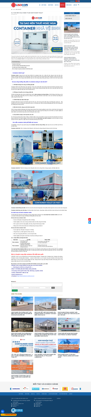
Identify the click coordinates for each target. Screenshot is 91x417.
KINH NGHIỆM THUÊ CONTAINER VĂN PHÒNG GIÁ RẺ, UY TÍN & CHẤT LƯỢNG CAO (45, 356)
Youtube (89, 219)
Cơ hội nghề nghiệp (53, 393)
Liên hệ (75, 5)
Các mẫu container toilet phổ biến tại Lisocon (21, 65)
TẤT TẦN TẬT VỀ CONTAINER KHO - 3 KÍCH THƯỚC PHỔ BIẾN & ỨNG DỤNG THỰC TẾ (21, 356)
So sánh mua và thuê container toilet (19, 67)
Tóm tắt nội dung (16, 61)
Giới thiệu (44, 5)
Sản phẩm (51, 5)
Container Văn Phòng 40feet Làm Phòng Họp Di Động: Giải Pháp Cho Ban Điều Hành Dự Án (45, 335)
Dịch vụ (57, 5)
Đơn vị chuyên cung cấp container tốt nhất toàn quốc (22, 68)
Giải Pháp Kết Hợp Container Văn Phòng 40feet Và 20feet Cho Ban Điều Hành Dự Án (71, 48)
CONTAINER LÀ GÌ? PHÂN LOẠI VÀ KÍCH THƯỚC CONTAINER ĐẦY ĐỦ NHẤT (20, 377)
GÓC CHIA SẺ (18, 9)
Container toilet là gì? (16, 64)
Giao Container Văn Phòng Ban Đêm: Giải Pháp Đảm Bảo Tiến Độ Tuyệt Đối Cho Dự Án (21, 335)
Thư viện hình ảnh (63, 393)
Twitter (89, 222)
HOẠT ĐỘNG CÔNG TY (71, 15)
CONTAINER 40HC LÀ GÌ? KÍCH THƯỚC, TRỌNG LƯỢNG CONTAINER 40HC (68, 356)
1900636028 (71, 1)
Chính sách (69, 5)
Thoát (53, 287)
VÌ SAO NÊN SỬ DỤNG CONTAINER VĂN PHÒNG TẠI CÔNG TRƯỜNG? (67, 334)
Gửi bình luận (14, 290)
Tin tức (62, 5)
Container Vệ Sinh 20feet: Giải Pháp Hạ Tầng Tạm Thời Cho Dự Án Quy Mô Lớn (71, 59)
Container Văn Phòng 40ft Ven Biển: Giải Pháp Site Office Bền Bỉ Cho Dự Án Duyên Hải (72, 36)
